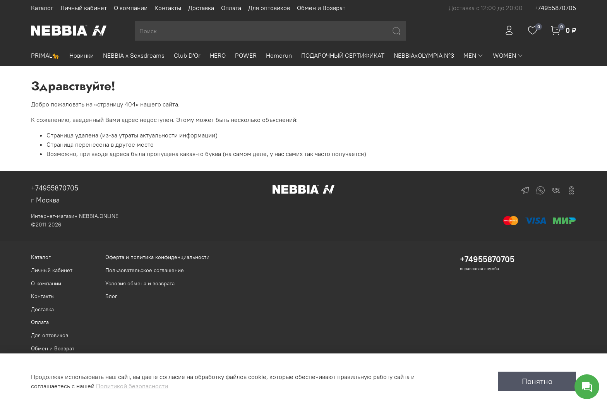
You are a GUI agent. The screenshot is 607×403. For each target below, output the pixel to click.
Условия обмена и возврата (140, 283)
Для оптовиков (269, 8)
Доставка (201, 8)
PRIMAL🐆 (45, 55)
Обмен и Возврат (321, 8)
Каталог (42, 8)
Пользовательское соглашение (144, 270)
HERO (218, 55)
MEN (473, 55)
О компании (130, 8)
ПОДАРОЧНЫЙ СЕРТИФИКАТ (342, 55)
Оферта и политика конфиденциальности (157, 257)
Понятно (537, 381)
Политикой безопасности (132, 386)
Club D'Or (187, 55)
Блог (111, 296)
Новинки (81, 55)
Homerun (279, 55)
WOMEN (508, 55)
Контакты (167, 8)
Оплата (231, 8)
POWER (246, 55)
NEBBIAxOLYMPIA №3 (424, 55)
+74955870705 (555, 8)
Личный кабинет (83, 8)
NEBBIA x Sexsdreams (134, 55)
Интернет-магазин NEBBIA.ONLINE (74, 216)
